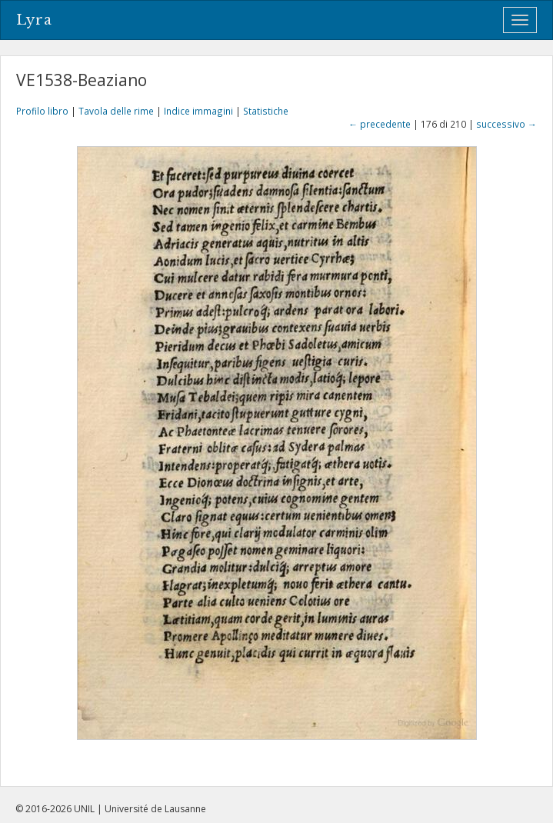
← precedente (379, 124)
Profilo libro (42, 111)
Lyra (34, 20)
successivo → (506, 124)
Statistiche (265, 111)
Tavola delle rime (116, 111)
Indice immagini (198, 111)
